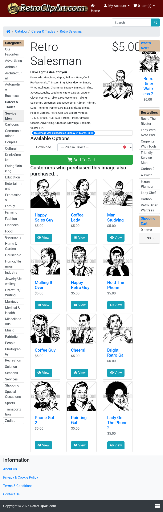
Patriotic (11, 337)
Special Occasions (13, 394)
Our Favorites (12, 51)
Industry (11, 272)
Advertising (13, 61)
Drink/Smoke (13, 157)
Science (11, 367)
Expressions (13, 197)
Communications (13, 133)
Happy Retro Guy (80, 285)
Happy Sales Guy (44, 217)
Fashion (11, 219)
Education (12, 177)
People (10, 343)
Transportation (13, 411)
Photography (13, 351)
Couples (11, 142)
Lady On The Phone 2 (117, 422)
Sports (10, 403)
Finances (12, 225)
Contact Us (11, 494)
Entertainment (13, 186)
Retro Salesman (71, 31)
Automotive (12, 86)
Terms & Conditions (18, 486)
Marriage (12, 302)
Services (11, 379)
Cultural (11, 148)
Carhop (146, 199)
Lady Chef (148, 193)
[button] (116, 6)
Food (9, 231)
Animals (11, 67)
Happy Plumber (147, 184)
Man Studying (115, 217)
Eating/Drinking (13, 168)
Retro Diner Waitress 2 (148, 86)
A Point (146, 175)
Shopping (12, 385)
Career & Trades (43, 31)
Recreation (13, 360)
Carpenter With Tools (149, 143)
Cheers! (78, 350)
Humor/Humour (13, 263)
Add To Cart (81, 159)
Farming (11, 212)
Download (43, 147)
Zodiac (10, 421)
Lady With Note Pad (148, 132)
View (43, 238)
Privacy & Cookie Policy (20, 477)
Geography (13, 237)
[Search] (131, 22)
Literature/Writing (13, 292)
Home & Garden (11, 246)
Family (10, 206)
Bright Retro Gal (116, 353)
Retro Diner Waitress (149, 207)
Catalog (21, 31)
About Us (10, 469)
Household (13, 255)
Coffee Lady (77, 217)
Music (9, 330)
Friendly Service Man (147, 158)
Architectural (13, 75)
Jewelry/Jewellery (13, 281)
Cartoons (12, 125)
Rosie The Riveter (148, 121)
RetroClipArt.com (43, 506)
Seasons (11, 373)
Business (12, 96)
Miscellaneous (13, 321)
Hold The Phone (115, 285)
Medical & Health (12, 310)
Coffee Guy (45, 350)
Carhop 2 (147, 169)
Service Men (10, 115)
